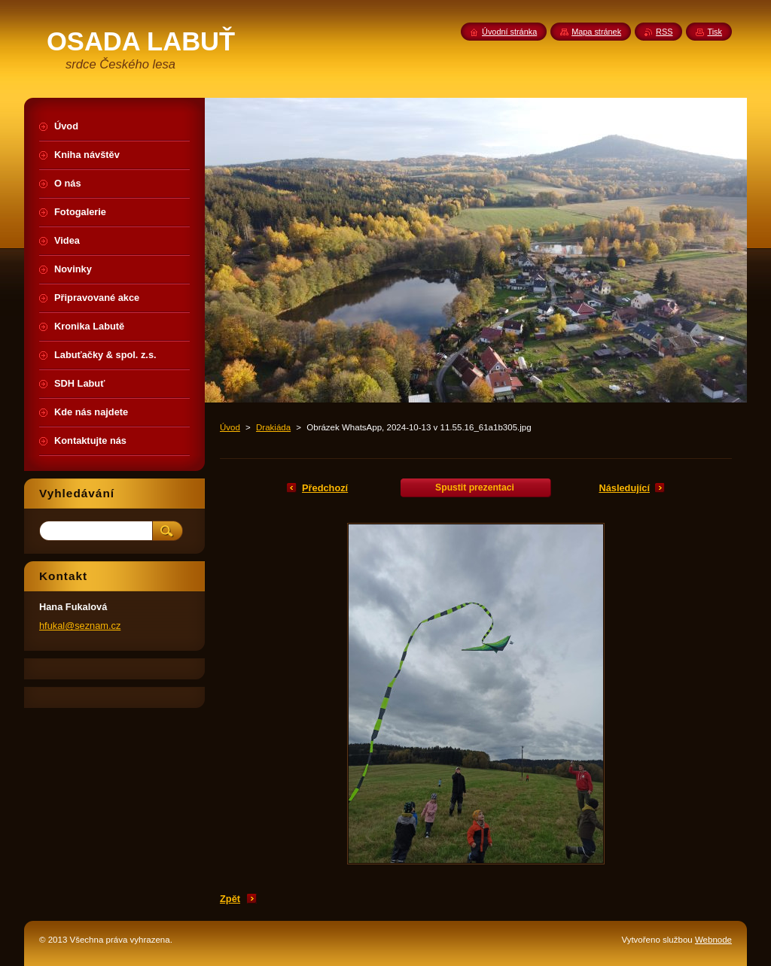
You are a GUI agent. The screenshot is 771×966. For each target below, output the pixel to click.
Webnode (713, 939)
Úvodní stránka (509, 31)
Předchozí (325, 488)
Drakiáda (273, 427)
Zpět (230, 898)
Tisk (714, 31)
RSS (664, 31)
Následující (624, 488)
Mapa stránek (596, 31)
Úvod (230, 427)
